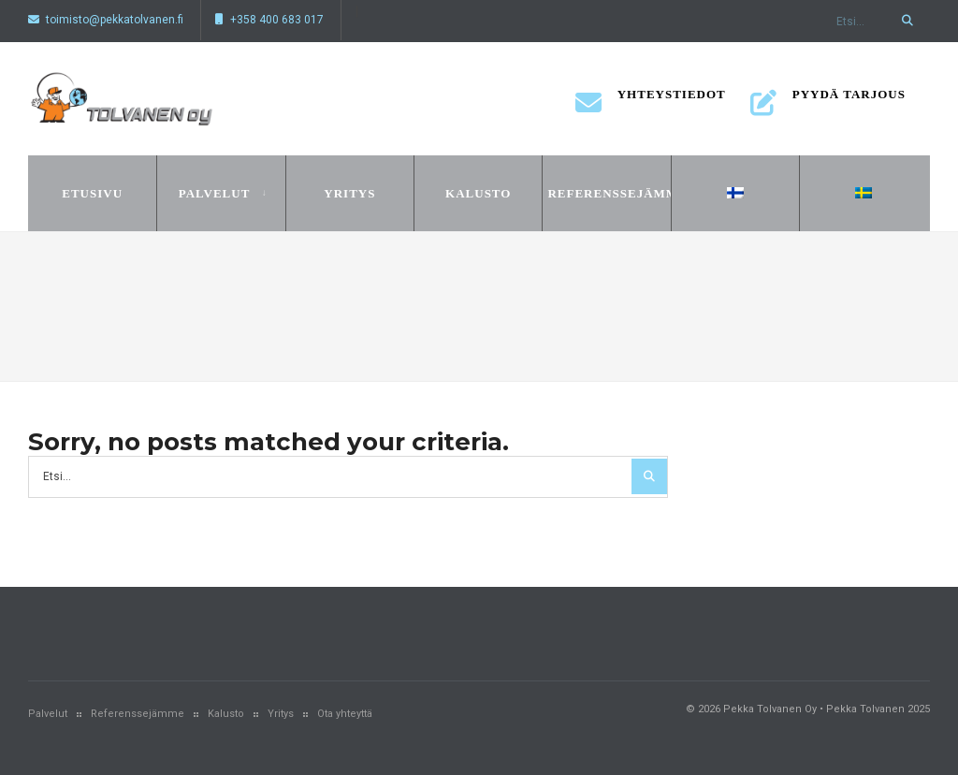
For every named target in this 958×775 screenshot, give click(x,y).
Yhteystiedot (650, 99)
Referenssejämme (606, 193)
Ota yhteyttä (344, 714)
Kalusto (478, 193)
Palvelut (215, 193)
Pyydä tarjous (828, 99)
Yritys (349, 193)
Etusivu (92, 193)
